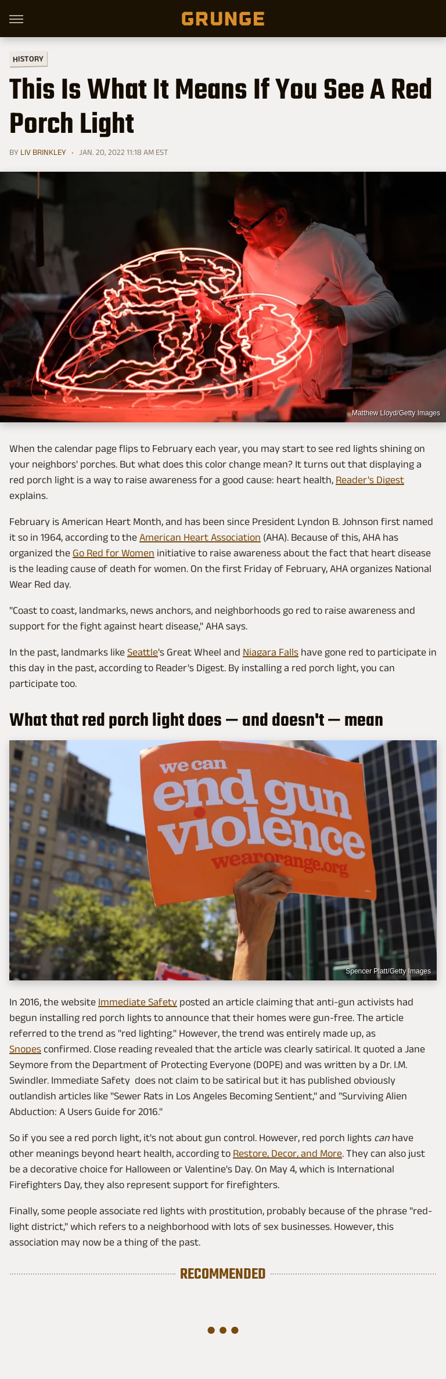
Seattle (142, 652)
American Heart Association (200, 537)
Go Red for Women (113, 553)
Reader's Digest (370, 480)
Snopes (25, 1049)
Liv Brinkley (43, 152)
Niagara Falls (270, 652)
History (28, 58)
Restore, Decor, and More (287, 1153)
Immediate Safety (137, 1002)
